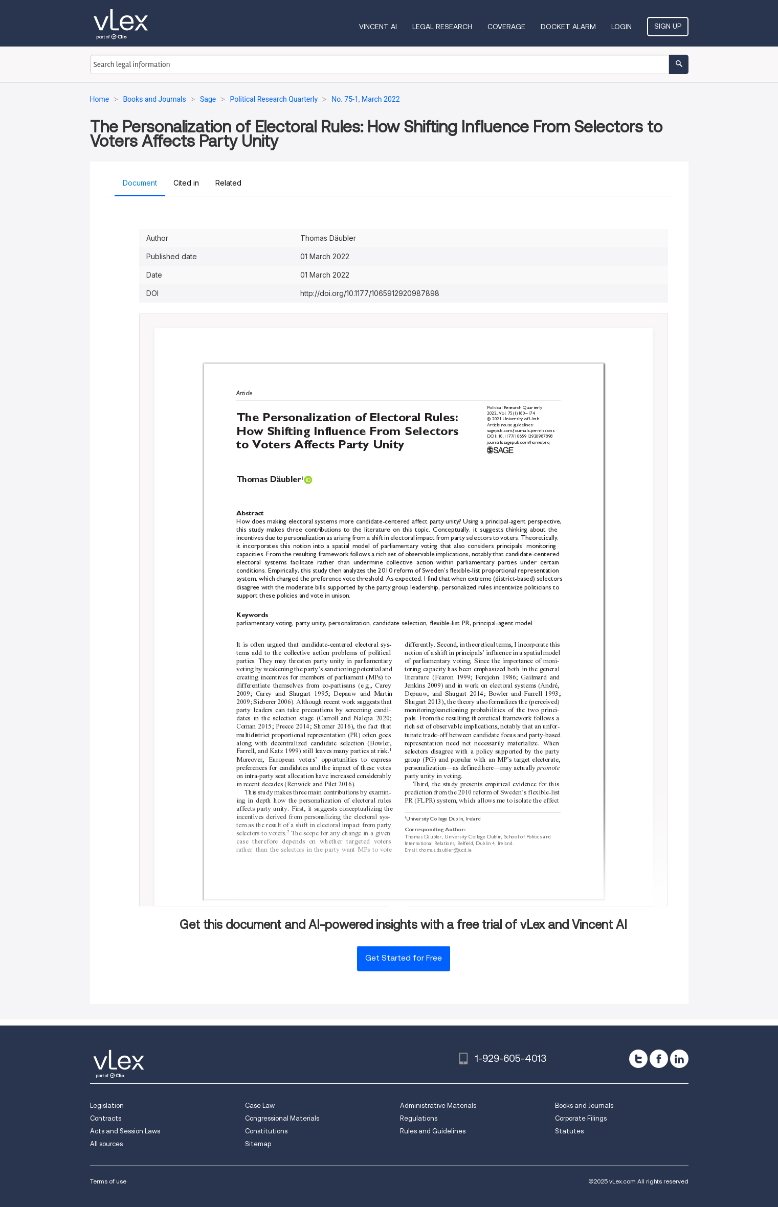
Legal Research (442, 26)
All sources (106, 1144)
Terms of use (108, 1181)
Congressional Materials (282, 1118)
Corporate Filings (581, 1118)
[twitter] (638, 1059)
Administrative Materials (438, 1105)
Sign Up (667, 26)
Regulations (418, 1118)
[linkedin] (679, 1059)
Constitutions (266, 1131)
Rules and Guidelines (432, 1131)
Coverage (506, 26)
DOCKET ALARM (568, 26)
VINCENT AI (378, 26)
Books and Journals (584, 1105)
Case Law (260, 1105)
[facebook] (659, 1059)
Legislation (107, 1105)
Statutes (569, 1131)
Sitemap (258, 1144)
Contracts (105, 1118)
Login (621, 26)
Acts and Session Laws (125, 1131)
